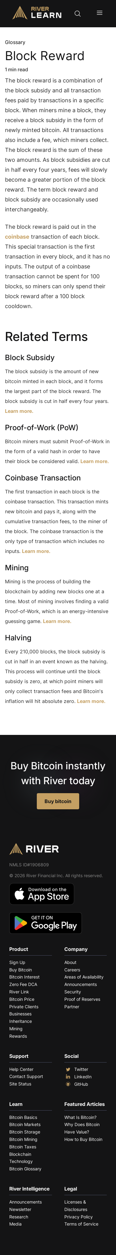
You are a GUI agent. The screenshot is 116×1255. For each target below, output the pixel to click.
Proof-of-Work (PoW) (42, 427)
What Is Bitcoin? (80, 1117)
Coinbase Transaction (43, 477)
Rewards (18, 1036)
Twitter (76, 1069)
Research (18, 1216)
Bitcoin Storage (24, 1131)
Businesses (20, 1013)
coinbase (17, 236)
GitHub (76, 1084)
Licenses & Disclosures (75, 1205)
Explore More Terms (39, 720)
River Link (19, 991)
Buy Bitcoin (20, 969)
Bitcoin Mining (23, 1139)
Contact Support (26, 1076)
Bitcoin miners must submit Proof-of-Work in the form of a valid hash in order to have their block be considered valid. (57, 451)
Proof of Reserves (82, 999)
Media (15, 1223)
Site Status (20, 1083)
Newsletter (20, 1209)
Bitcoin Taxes (22, 1146)
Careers (72, 969)
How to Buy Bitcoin (83, 1139)
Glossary (15, 42)
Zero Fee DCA (23, 984)
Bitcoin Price (21, 999)
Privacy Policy (78, 1216)
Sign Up (17, 962)
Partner (71, 1006)
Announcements (80, 984)
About (70, 962)
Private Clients (23, 1006)
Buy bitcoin (58, 801)
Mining (17, 567)
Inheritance (20, 1021)
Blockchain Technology (21, 1157)
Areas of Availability (84, 976)
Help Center (21, 1069)
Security (72, 991)
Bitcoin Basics (23, 1117)
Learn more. (19, 411)
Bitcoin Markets (25, 1124)
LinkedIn (78, 1076)
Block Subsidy (30, 357)
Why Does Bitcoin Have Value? (82, 1128)
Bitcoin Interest (24, 976)
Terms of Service (81, 1223)
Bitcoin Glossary (25, 1168)
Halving (18, 637)
